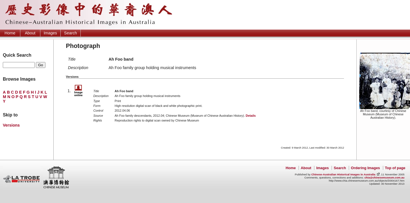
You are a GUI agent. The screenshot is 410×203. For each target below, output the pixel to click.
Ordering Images (365, 168)
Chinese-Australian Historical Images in (343, 174)
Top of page (395, 168)
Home (10, 33)
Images (50, 33)
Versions (11, 125)
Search (70, 33)
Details (251, 115)
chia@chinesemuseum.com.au (384, 177)
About (30, 33)
